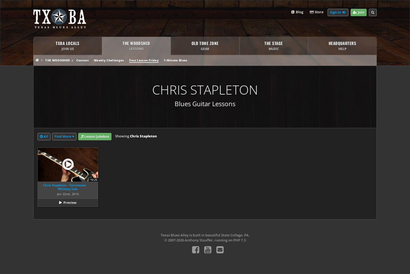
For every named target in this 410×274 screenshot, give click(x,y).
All (44, 136)
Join (358, 12)
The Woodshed (57, 60)
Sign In (338, 12)
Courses (82, 60)
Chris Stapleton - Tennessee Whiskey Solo (64, 187)
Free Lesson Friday (144, 60)
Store (316, 12)
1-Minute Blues (176, 60)
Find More (62, 136)
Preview (70, 202)
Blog (297, 12)
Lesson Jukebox (95, 136)
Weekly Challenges (109, 60)
